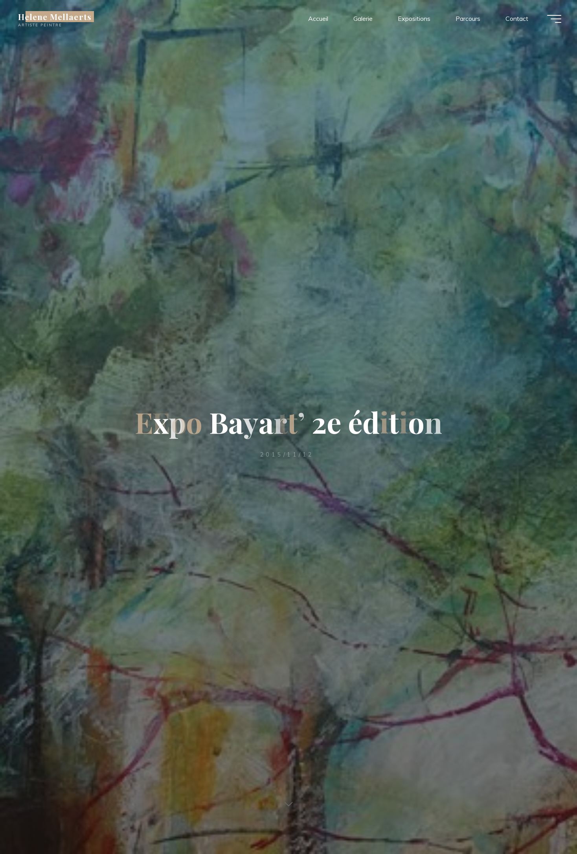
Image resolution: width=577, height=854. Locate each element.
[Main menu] (554, 19)
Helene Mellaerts (55, 16)
